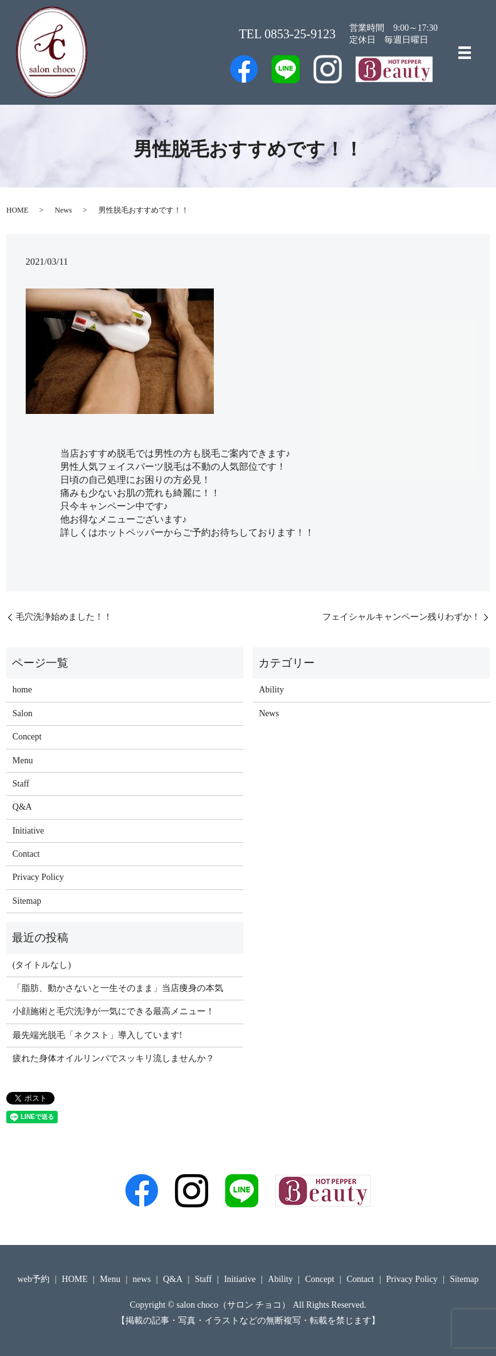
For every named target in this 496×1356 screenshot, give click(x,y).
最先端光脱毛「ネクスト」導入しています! (97, 1035)
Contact (26, 854)
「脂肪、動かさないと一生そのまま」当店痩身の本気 (118, 988)
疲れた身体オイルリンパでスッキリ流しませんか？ (113, 1058)
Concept (27, 736)
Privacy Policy (38, 877)
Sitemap (27, 901)
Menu (23, 760)
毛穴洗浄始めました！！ (64, 617)
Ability (271, 689)
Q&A (22, 807)
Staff (21, 783)
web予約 (34, 1279)
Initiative (29, 830)
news (142, 1279)
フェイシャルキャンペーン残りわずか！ (401, 617)
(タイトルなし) (42, 965)
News (63, 210)
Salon (23, 713)
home (22, 689)
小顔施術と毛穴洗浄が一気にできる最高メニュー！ (113, 1011)
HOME (17, 210)
